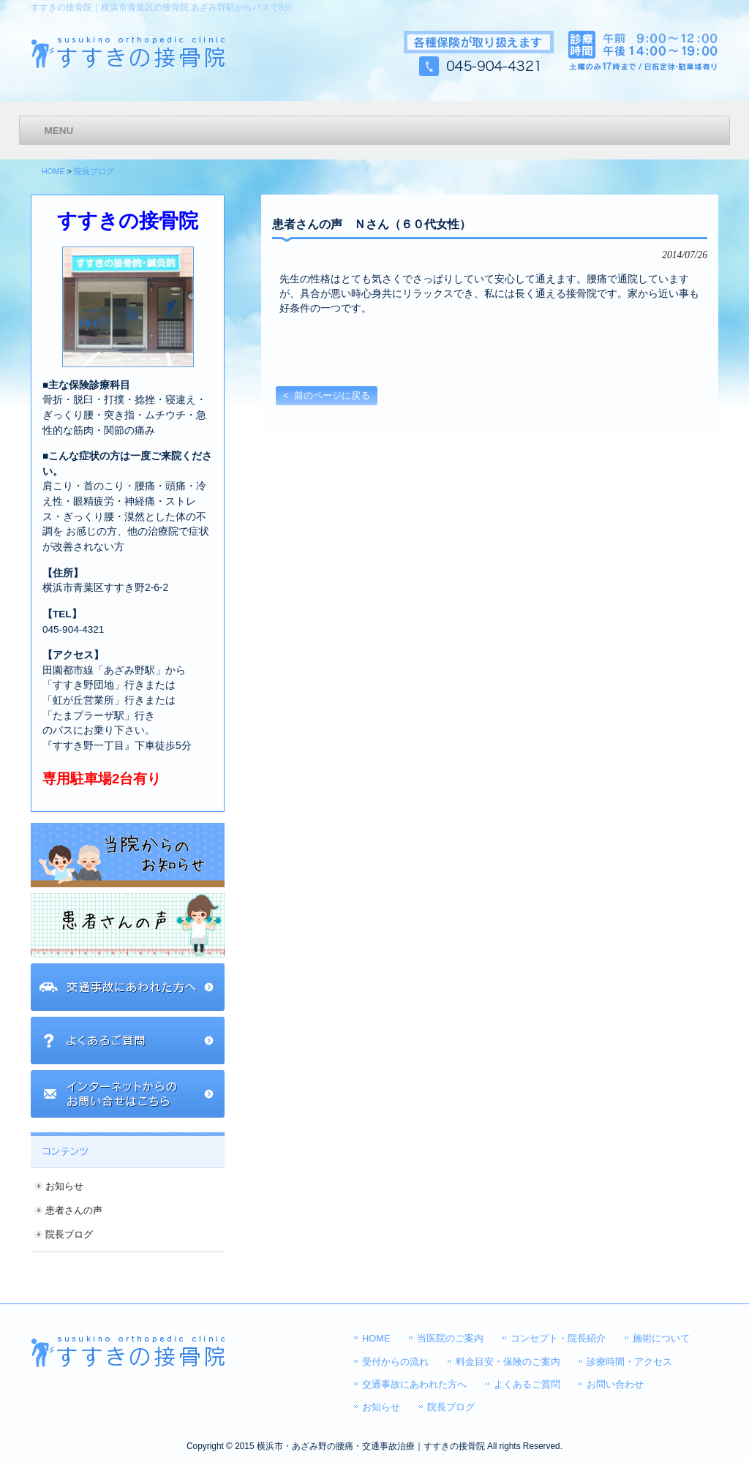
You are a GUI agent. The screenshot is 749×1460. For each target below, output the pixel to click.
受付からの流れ (395, 1361)
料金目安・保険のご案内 (508, 1361)
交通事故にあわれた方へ (414, 1384)
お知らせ (64, 1186)
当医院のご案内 (450, 1338)
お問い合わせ (615, 1384)
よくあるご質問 (527, 1384)
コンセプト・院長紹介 (558, 1338)
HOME (53, 171)
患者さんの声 (73, 1210)
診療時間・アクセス (629, 1361)
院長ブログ (94, 171)
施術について (661, 1338)
